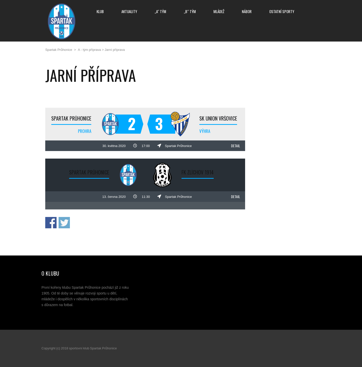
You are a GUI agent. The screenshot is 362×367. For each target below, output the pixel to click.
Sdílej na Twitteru (64, 222)
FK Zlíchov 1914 (198, 172)
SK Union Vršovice (218, 118)
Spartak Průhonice (71, 118)
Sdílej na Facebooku (51, 222)
